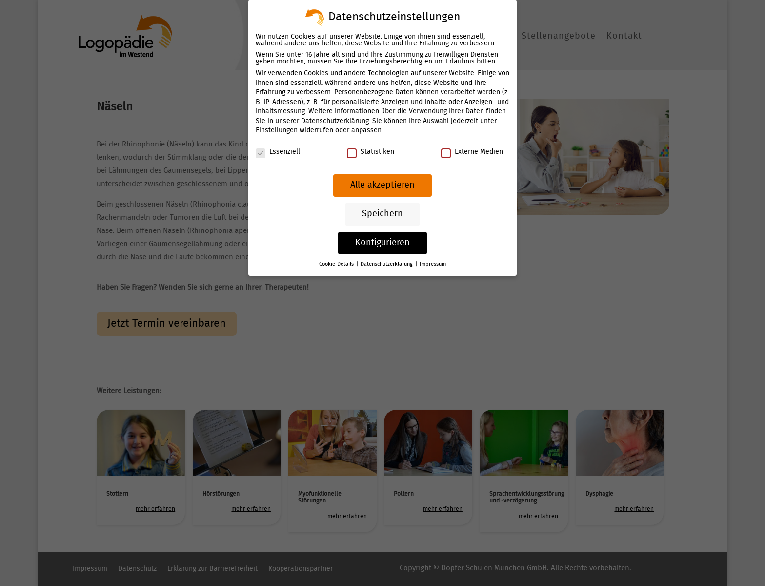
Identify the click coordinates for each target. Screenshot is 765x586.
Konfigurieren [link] (382, 242)
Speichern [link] (382, 213)
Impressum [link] (433, 263)
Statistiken (370, 151)
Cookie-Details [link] (338, 263)
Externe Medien (471, 151)
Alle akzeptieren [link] (382, 185)
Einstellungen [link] (277, 130)
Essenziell (278, 151)
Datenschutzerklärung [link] (335, 121)
